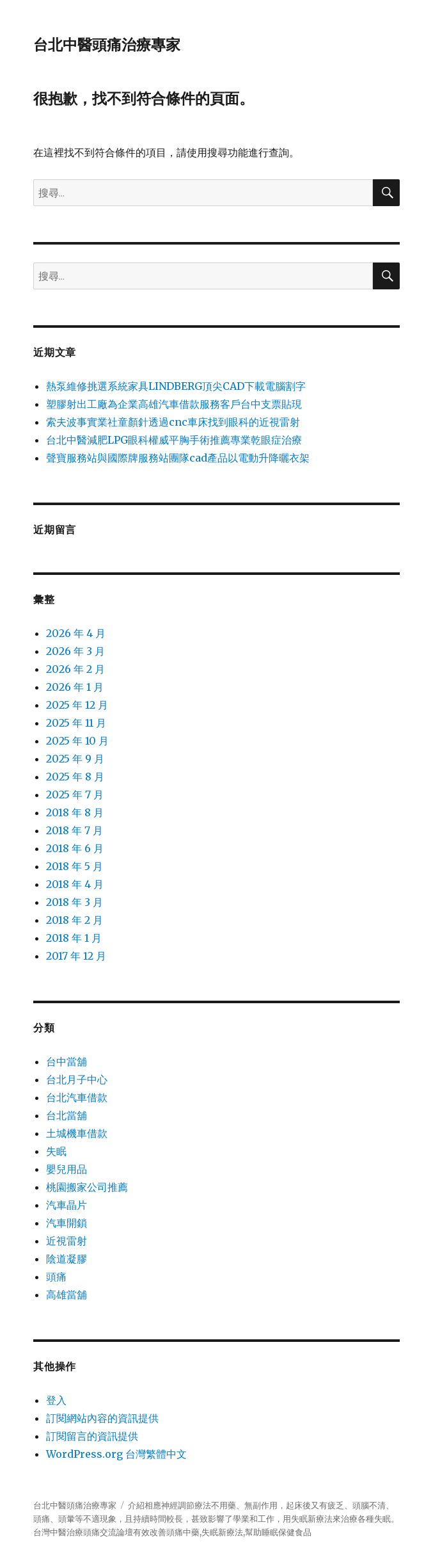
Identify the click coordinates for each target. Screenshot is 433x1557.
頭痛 (56, 1276)
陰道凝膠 (66, 1258)
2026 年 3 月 (75, 651)
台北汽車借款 (76, 1097)
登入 (56, 1400)
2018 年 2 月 (74, 920)
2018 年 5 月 (74, 866)
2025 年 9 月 (75, 758)
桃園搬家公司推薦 (87, 1187)
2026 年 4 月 (76, 633)
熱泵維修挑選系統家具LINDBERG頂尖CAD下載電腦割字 (176, 386)
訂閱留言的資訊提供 (92, 1436)
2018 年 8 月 (75, 812)
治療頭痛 (83, 1532)
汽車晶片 (66, 1204)
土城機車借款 (76, 1133)
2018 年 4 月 (75, 884)
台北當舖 (66, 1115)
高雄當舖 (66, 1294)
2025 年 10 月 (77, 740)
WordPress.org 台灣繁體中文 (116, 1454)
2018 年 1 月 (74, 938)
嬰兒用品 (66, 1169)
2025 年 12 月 (77, 704)
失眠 (56, 1151)
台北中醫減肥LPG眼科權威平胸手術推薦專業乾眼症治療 (174, 439)
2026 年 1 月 (75, 687)
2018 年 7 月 (74, 830)
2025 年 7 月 (75, 794)
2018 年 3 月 (74, 902)
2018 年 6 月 (75, 848)
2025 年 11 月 (76, 722)
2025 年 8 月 (75, 776)
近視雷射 (66, 1240)
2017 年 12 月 (76, 955)
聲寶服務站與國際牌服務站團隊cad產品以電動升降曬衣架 (178, 457)
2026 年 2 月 (75, 669)
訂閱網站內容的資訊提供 (102, 1418)
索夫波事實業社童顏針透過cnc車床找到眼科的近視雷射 (173, 421)
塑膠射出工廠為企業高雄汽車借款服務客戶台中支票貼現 (174, 404)
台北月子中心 (76, 1079)
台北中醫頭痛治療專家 (106, 45)
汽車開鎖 (66, 1222)
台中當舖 (66, 1061)
